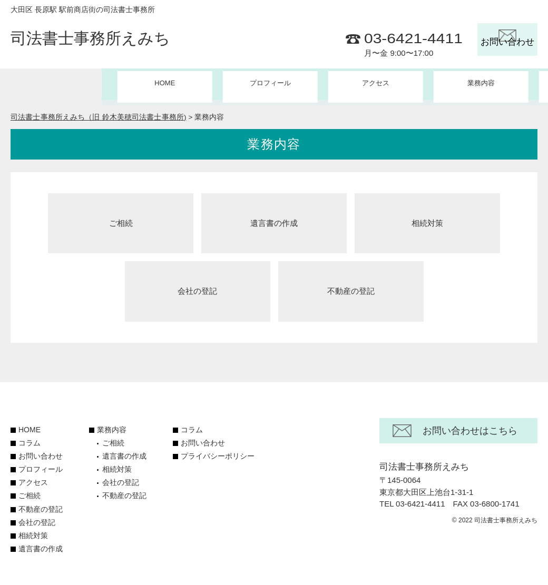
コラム (485, 83)
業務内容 (111, 427)
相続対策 (427, 218)
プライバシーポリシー (218, 453)
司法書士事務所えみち (90, 40)
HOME (63, 83)
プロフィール (168, 83)
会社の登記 (197, 288)
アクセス (274, 83)
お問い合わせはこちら (470, 428)
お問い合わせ (40, 453)
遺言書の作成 (274, 218)
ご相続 (121, 218)
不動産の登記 (351, 288)
